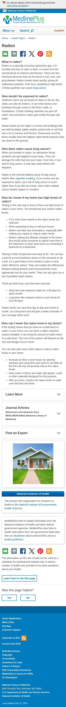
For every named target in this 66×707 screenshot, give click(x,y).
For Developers (9, 677)
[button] (58, 394)
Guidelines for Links (12, 662)
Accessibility (8, 658)
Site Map (6, 626)
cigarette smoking (25, 178)
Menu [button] (9, 31)
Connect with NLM (11, 644)
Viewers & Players (11, 666)
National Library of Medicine (22, 11)
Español (59, 30)
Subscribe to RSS (14, 638)
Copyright (7, 655)
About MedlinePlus (11, 618)
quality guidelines (13, 539)
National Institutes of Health (16, 696)
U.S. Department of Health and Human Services (25, 692)
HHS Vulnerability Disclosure (16, 670)
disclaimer (19, 535)
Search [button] (27, 31)
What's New (8, 622)
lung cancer (39, 87)
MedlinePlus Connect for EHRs (17, 674)
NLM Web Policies (11, 651)
